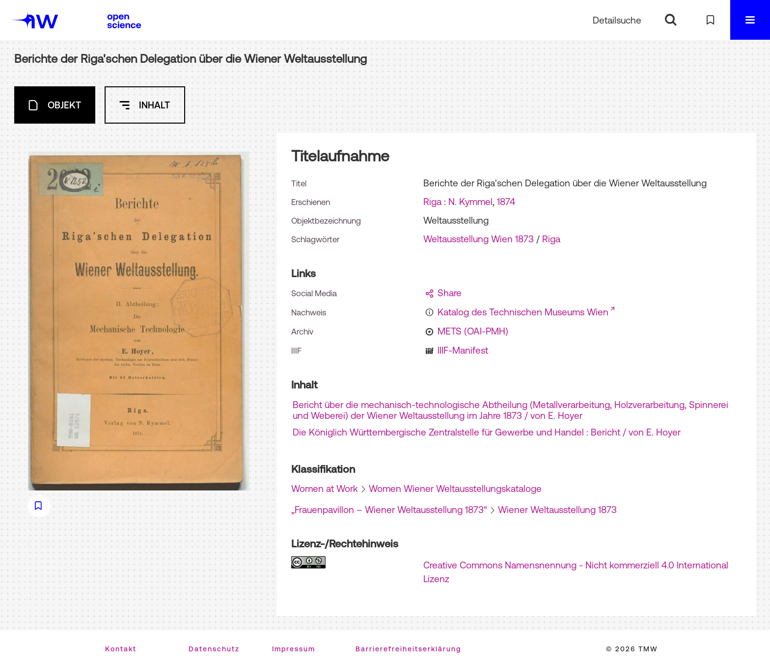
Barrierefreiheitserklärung (408, 649)
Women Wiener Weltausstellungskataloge (455, 488)
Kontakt (121, 649)
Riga (432, 201)
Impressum (293, 649)
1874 (506, 201)
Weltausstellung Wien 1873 (478, 238)
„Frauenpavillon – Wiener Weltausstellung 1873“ (389, 509)
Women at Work (324, 488)
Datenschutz (214, 649)
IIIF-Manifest (463, 350)
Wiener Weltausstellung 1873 (557, 509)
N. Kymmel (470, 201)
